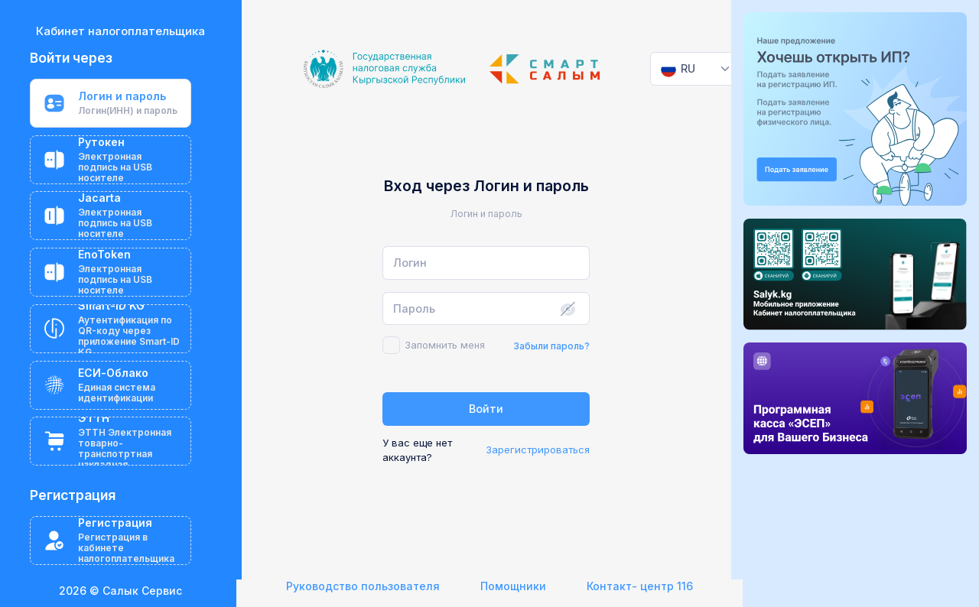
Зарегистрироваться (538, 449)
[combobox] (696, 69)
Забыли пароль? (551, 346)
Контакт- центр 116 (640, 585)
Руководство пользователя (363, 586)
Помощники (513, 586)
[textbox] (678, 68)
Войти (486, 408)
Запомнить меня (445, 345)
